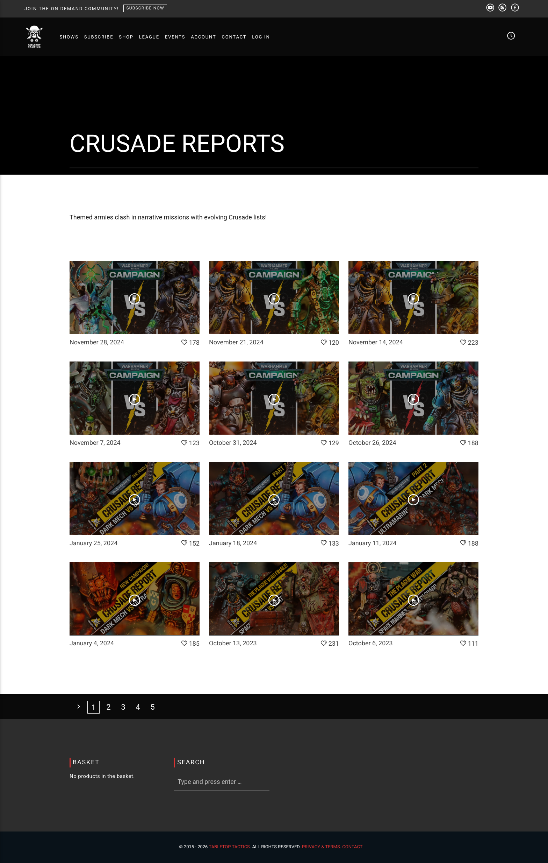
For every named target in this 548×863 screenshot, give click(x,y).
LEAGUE (149, 37)
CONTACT (234, 37)
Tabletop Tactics (229, 847)
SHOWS (68, 37)
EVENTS (175, 37)
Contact (352, 847)
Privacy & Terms (321, 847)
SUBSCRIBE (99, 37)
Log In (261, 37)
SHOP (126, 37)
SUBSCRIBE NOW (145, 8)
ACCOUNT (203, 37)
